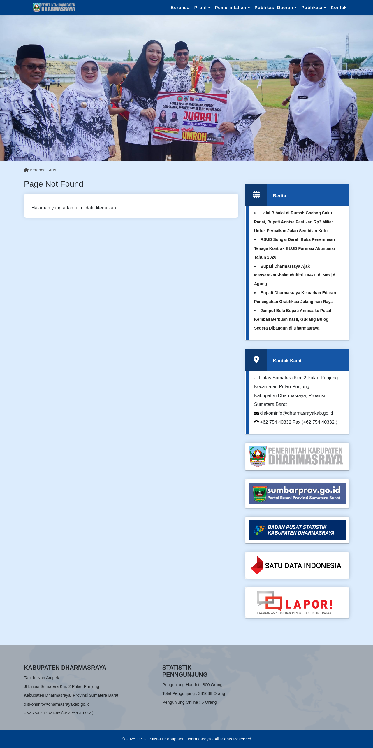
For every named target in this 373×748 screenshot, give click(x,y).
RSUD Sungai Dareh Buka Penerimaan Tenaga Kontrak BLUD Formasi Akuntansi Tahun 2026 (294, 248)
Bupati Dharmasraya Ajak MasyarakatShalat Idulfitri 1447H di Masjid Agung (294, 275)
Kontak (339, 7)
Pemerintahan (231, 7)
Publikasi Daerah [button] (274, 7)
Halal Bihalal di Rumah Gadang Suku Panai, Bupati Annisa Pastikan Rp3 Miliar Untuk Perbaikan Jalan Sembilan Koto (293, 222)
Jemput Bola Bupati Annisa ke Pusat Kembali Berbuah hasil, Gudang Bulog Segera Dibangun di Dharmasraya (292, 319)
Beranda (180, 7)
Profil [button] (200, 7)
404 (52, 170)
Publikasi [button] (312, 7)
